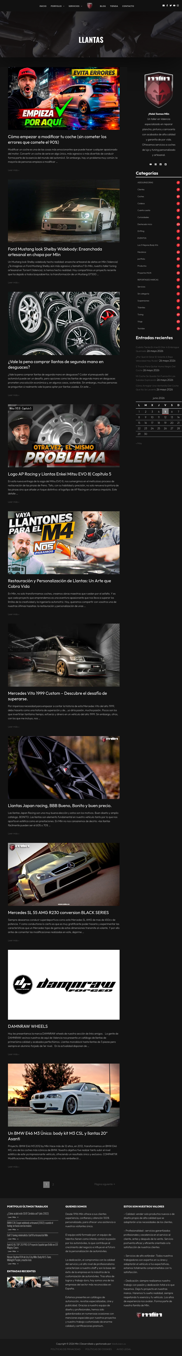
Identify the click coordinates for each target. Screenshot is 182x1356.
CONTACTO (128, 6)
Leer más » (14, 170)
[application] (63, 6)
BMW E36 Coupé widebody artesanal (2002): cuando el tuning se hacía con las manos (30, 1224)
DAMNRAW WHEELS (28, 1026)
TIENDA (114, 6)
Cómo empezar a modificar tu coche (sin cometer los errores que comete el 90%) (57, 139)
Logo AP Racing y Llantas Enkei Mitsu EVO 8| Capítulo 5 (59, 474)
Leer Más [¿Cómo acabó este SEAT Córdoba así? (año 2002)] (13, 1217)
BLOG (103, 6)
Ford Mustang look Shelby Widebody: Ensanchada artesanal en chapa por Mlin (55, 251)
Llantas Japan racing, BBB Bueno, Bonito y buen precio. (60, 805)
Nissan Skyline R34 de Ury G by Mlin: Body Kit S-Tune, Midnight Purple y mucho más (29, 1258)
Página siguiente (104, 1184)
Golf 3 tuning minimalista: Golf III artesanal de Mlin (27, 1235)
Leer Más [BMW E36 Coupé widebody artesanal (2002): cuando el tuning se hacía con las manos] (13, 1229)
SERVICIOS (75, 6)
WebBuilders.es (118, 1343)
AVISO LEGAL (124, 1349)
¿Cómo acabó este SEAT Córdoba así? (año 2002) (28, 1213)
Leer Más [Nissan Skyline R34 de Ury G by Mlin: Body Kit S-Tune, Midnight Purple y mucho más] (13, 1264)
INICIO (43, 6)
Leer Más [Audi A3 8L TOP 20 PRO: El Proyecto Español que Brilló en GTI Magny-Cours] (13, 1251)
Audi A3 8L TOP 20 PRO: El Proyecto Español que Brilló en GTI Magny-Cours (32, 1246)
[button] (151, 164)
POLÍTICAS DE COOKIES (99, 1349)
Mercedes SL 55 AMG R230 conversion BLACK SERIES (58, 912)
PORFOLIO (57, 6)
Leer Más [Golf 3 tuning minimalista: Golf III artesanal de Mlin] (13, 1239)
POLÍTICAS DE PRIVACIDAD (66, 1349)
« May (139, 445)
